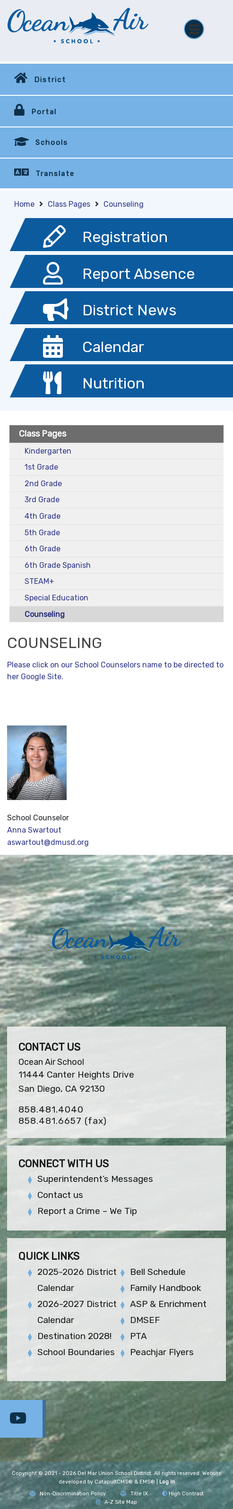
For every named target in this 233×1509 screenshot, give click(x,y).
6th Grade (42, 548)
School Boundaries (76, 1352)
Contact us (60, 1194)
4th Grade (42, 516)
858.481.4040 (51, 1109)
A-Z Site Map (116, 1502)
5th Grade (42, 532)
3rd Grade (42, 499)
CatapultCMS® (114, 1482)
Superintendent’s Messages (95, 1178)
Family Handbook (165, 1287)
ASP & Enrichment (168, 1303)
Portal (44, 112)
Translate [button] (55, 173)
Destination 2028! (74, 1336)
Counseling (124, 204)
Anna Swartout (34, 830)
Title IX (134, 1494)
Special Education (56, 597)
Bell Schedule (158, 1271)
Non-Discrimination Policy (67, 1494)
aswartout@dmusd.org (48, 842)
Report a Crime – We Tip (87, 1211)
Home (24, 204)
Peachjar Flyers (162, 1352)
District (50, 80)
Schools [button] (51, 142)
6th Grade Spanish (58, 565)
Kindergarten (48, 451)
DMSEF (145, 1320)
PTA (138, 1336)
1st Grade (41, 467)
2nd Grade (43, 483)
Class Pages (69, 204)
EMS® (147, 1482)
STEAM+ (39, 581)
